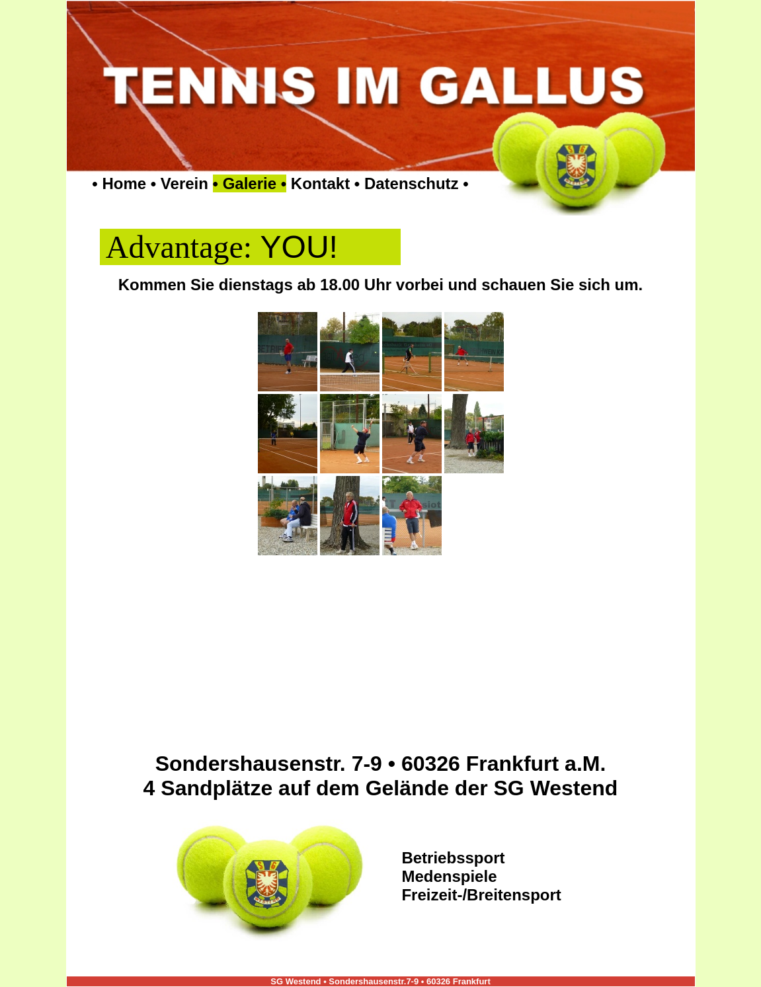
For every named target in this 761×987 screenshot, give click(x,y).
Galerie (249, 183)
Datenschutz (411, 183)
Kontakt (320, 183)
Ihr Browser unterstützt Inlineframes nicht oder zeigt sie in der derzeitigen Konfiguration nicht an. (381, 516)
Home (124, 183)
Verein (184, 183)
